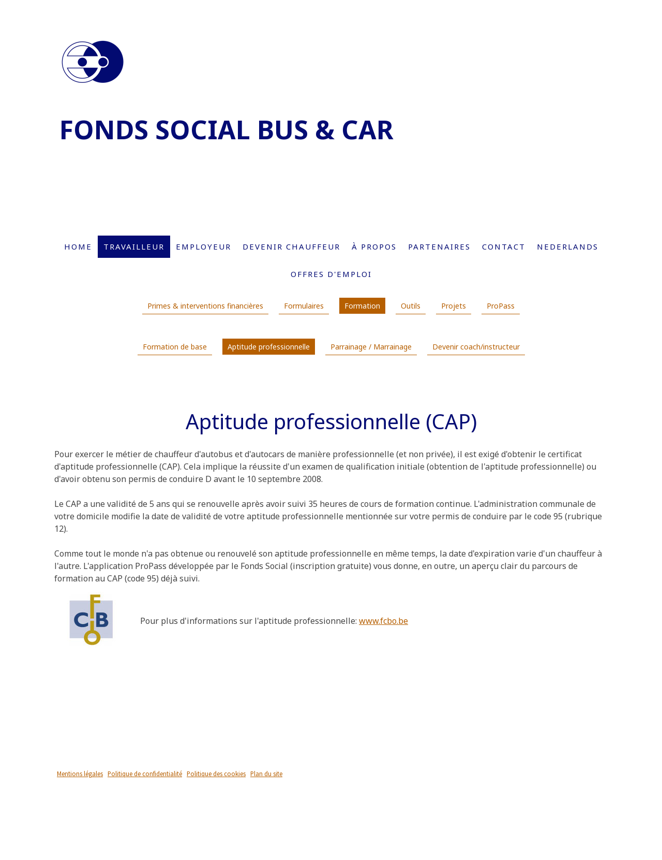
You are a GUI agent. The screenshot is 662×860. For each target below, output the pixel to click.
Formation (362, 306)
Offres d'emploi (331, 274)
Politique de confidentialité (145, 773)
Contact (503, 246)
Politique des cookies (216, 773)
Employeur (203, 246)
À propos (374, 246)
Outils (410, 306)
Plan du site (266, 773)
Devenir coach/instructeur (476, 347)
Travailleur (133, 246)
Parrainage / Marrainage (371, 347)
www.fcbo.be (383, 620)
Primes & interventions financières (205, 306)
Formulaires (304, 306)
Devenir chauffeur (291, 246)
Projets (453, 306)
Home (78, 246)
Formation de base (175, 347)
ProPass (501, 306)
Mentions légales (80, 773)
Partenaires (439, 246)
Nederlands (567, 246)
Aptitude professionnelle (269, 347)
